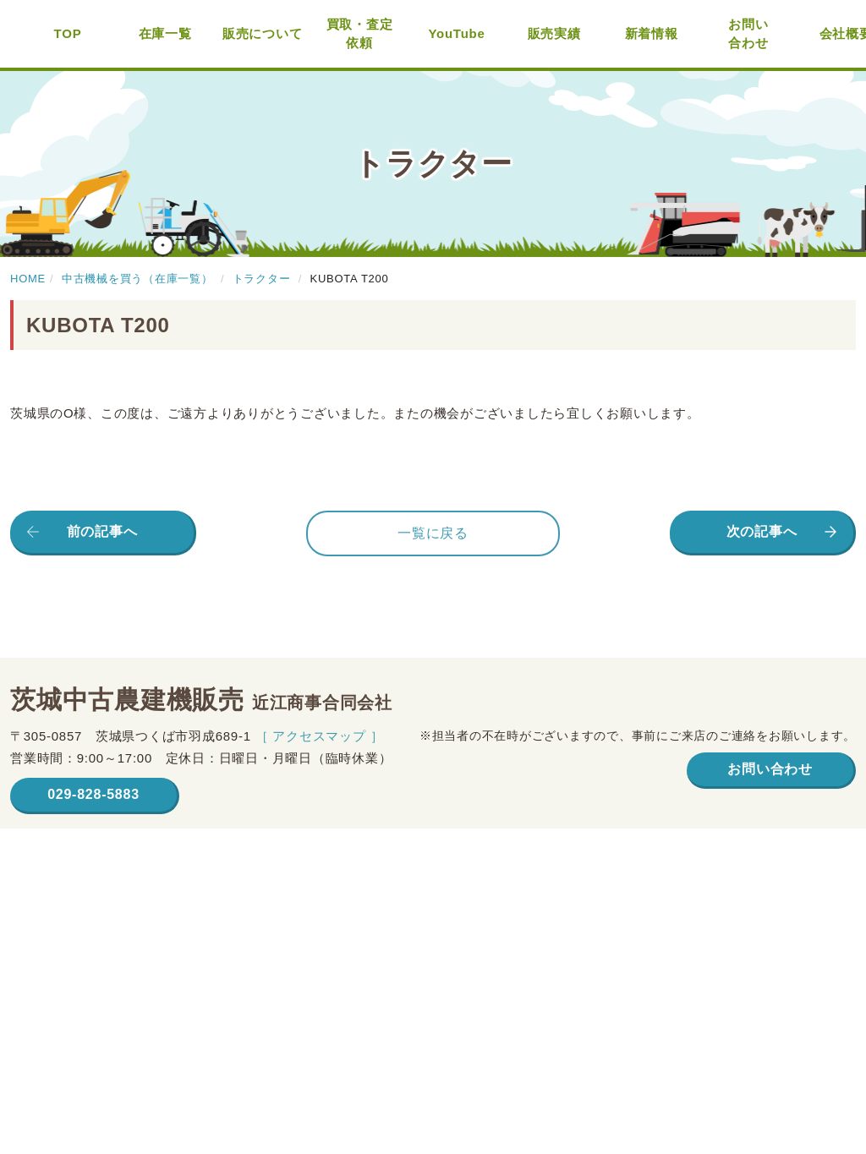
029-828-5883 (93, 794)
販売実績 (554, 33)
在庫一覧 (165, 33)
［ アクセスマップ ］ (319, 736)
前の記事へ (102, 531)
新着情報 (651, 33)
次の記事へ (761, 531)
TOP (68, 33)
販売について (262, 33)
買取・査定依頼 (359, 34)
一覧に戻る (433, 533)
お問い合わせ (748, 34)
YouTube (456, 33)
